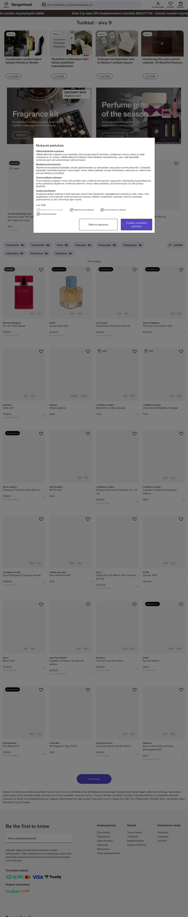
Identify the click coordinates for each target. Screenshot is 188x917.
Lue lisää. (41, 205)
